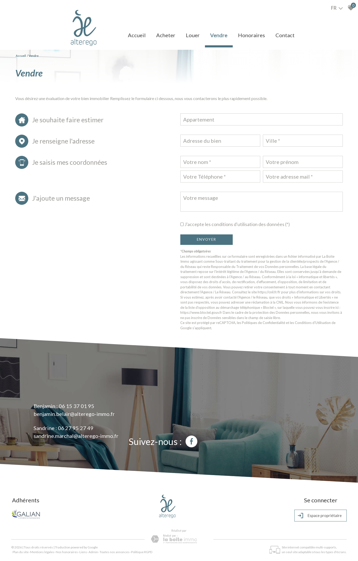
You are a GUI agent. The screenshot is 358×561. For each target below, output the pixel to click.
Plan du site (21, 552)
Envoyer (206, 239)
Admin (93, 552)
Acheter (165, 35)
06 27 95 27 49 (76, 428)
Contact (285, 35)
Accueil (137, 35)
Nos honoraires (67, 552)
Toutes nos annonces (114, 552)
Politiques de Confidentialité (263, 323)
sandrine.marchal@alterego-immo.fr (76, 436)
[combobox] (261, 119)
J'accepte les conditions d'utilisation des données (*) (237, 224)
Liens (83, 552)
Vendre (218, 35)
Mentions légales (42, 552)
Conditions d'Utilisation (313, 323)
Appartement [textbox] (198, 119)
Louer (193, 35)
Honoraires (251, 35)
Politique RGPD (141, 552)
